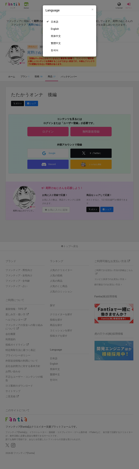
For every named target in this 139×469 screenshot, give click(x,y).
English (55, 28)
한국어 (54, 50)
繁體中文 (56, 43)
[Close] (92, 9)
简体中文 (56, 36)
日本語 (54, 21)
